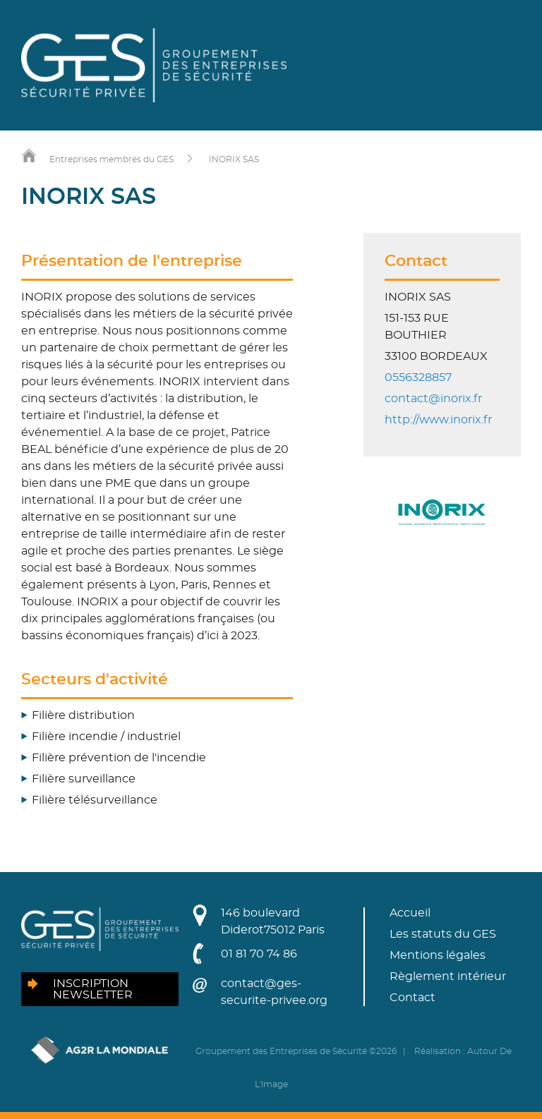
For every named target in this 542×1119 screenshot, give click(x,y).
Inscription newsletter (93, 989)
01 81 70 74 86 (259, 954)
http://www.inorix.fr (438, 419)
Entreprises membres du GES (111, 159)
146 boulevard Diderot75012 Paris (273, 921)
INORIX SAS (234, 159)
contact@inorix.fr (433, 398)
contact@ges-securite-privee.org (274, 992)
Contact (412, 997)
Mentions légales (438, 955)
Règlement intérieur (448, 976)
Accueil (410, 913)
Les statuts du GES (443, 934)
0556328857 (418, 377)
